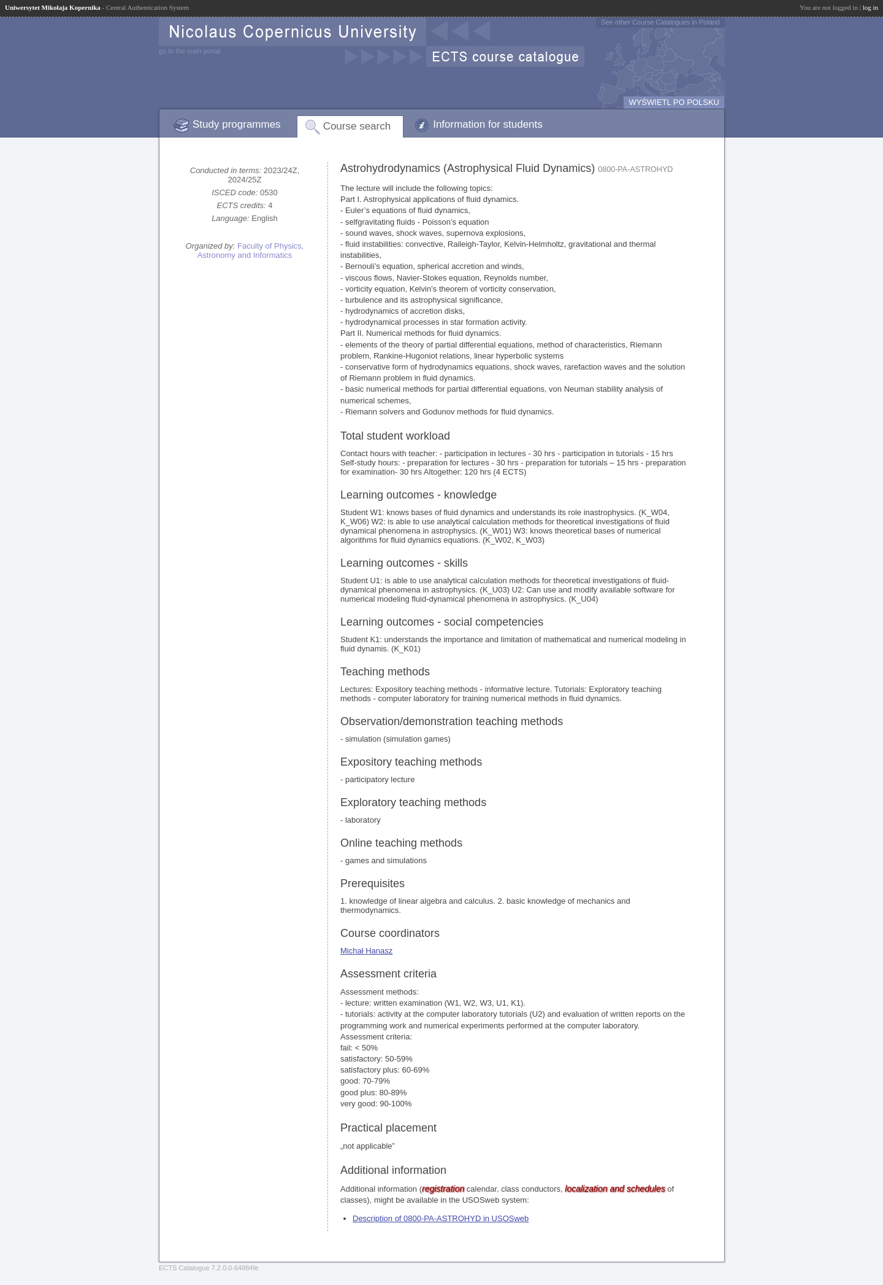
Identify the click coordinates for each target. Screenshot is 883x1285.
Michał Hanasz (366, 950)
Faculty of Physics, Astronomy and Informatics (250, 250)
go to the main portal (189, 51)
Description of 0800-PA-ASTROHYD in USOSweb (441, 1218)
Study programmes (237, 124)
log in (870, 7)
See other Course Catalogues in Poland (660, 22)
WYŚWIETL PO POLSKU (674, 102)
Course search (357, 126)
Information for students (488, 124)
